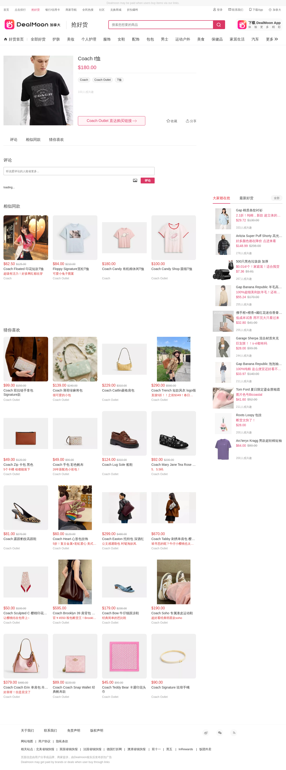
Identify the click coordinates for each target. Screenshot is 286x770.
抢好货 (35, 9)
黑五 (169, 749)
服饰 (107, 39)
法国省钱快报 (92, 749)
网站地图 (27, 741)
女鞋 (121, 39)
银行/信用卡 (52, 9)
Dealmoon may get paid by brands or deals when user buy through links (65, 762)
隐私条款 (62, 741)
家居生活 (237, 39)
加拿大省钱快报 (31, 23)
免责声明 (73, 730)
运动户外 (182, 39)
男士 (164, 39)
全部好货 (38, 39)
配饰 (136, 39)
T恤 (119, 79)
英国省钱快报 (69, 749)
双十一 (156, 749)
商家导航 (71, 9)
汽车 (255, 39)
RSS (233, 732)
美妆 (70, 39)
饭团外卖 (205, 749)
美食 (201, 39)
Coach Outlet (102, 79)
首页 (6, 9)
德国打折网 (114, 749)
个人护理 (88, 39)
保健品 (217, 39)
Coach (84, 79)
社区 (102, 9)
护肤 (56, 39)
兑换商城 (115, 9)
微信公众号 (219, 732)
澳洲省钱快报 (136, 749)
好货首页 (14, 39)
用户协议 (44, 741)
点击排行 (20, 9)
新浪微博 (205, 732)
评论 (148, 180)
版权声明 (96, 730)
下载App (255, 9)
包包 (150, 39)
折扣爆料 (132, 9)
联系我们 (235, 9)
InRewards (186, 749)
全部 (276, 198)
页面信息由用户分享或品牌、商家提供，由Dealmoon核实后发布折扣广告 (66, 757)
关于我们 (27, 730)
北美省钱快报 (45, 749)
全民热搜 (87, 9)
